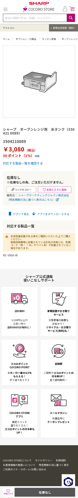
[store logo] (39, 9)
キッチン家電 (49, 38)
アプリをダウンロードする (50, 214)
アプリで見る (19, 214)
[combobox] (39, 18)
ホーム (6, 38)
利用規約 (61, 460)
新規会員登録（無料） (64, 27)
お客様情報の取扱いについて (19, 465)
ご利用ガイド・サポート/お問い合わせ (24, 469)
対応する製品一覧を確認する (23, 163)
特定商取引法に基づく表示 (54, 465)
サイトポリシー (43, 460)
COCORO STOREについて (17, 460)
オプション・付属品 (26, 38)
